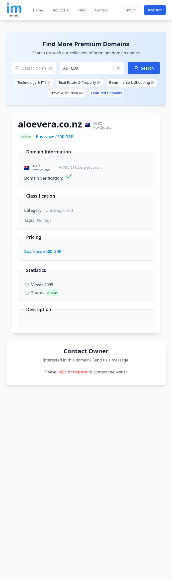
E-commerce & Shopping (132, 82)
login (62, 372)
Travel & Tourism (66, 93)
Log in (130, 9)
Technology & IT (33, 82)
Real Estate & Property (80, 82)
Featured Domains (106, 93)
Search (144, 68)
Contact (101, 10)
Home (38, 10)
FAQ (81, 10)
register (80, 372)
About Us (60, 10)
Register (155, 9)
